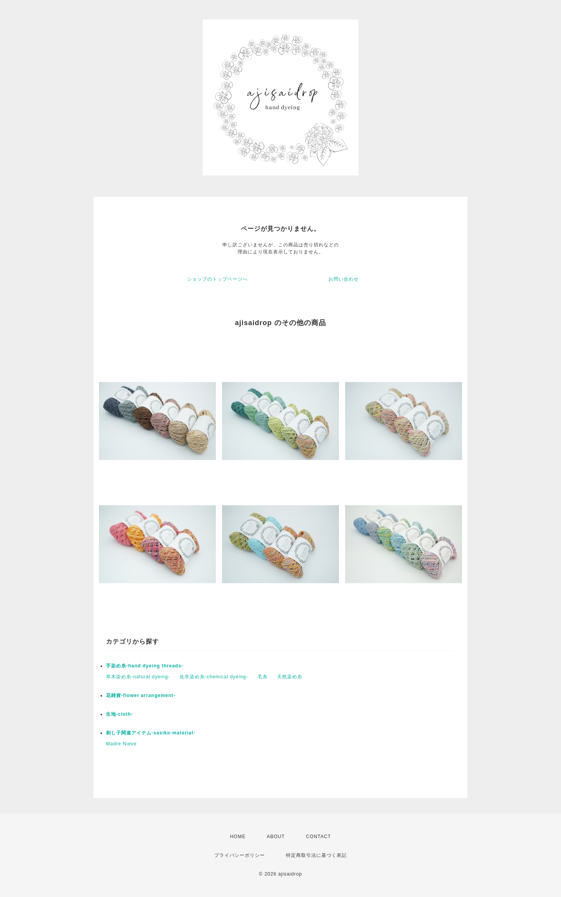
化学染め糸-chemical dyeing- (214, 676)
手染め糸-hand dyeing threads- (144, 666)
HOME (237, 836)
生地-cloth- (119, 714)
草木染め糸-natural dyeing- (138, 676)
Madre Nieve (121, 744)
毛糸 (263, 676)
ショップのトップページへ (217, 279)
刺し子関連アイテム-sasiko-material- (150, 733)
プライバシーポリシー (239, 855)
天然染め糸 (289, 676)
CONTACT (318, 836)
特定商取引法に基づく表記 (316, 855)
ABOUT (276, 836)
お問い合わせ (343, 279)
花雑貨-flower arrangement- (140, 695)
